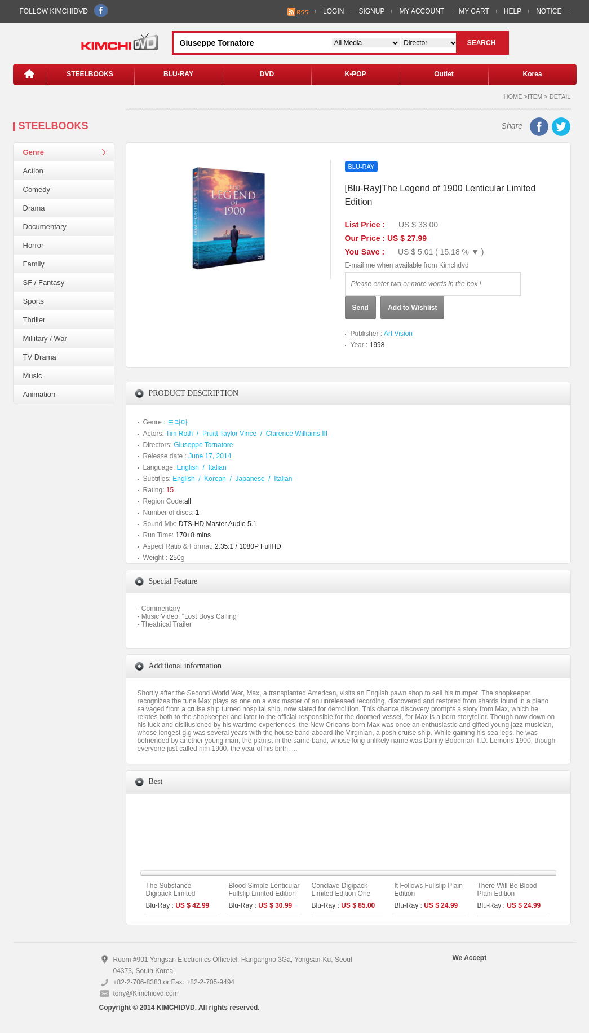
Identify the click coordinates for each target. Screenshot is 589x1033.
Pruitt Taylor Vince (229, 433)
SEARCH (481, 43)
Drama (34, 208)
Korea (532, 74)
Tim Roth (179, 433)
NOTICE (548, 11)
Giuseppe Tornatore (203, 445)
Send (360, 308)
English (188, 467)
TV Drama (39, 357)
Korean (215, 479)
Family (34, 264)
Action (33, 171)
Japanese (250, 479)
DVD (267, 74)
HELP (512, 11)
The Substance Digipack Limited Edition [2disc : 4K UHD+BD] (173, 897)
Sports (34, 301)
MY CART (474, 11)
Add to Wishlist (412, 308)
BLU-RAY (178, 74)
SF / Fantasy (44, 282)
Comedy (36, 189)
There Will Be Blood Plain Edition (507, 890)
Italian (218, 467)
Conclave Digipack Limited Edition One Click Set (341, 893)
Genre (34, 152)
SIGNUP (371, 11)
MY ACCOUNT (421, 11)
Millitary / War (45, 338)
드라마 (177, 422)
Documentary (45, 226)
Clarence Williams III (296, 433)
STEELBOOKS (90, 74)
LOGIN (333, 11)
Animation (39, 394)
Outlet (444, 74)
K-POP (355, 74)
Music (32, 375)
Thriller (34, 320)
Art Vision (398, 334)
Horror (33, 245)
